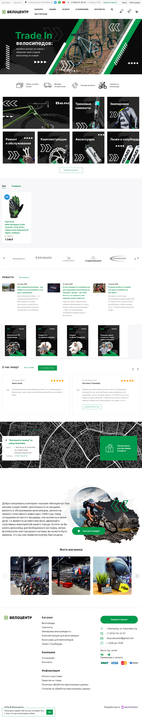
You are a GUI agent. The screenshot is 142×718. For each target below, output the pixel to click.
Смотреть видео (89, 531)
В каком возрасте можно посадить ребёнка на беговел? (119, 290)
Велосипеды (48, 623)
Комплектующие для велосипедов (60, 635)
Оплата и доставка (52, 676)
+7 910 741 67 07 (21, 456)
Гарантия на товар (51, 680)
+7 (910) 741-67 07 (115, 633)
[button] (137, 576)
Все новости (24, 277)
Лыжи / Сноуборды (52, 644)
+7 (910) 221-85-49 (78, 2)
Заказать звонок (119, 619)
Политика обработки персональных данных (65, 684)
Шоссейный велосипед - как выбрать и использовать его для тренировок (30, 290)
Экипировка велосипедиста (56, 631)
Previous (4, 258)
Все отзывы (29, 367)
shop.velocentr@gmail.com (120, 638)
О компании (48, 658)
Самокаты (47, 627)
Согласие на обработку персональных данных (66, 688)
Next (138, 258)
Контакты (47, 662)
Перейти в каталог (71, 170)
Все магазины (35, 430)
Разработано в (121, 707)
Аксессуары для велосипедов (57, 639)
